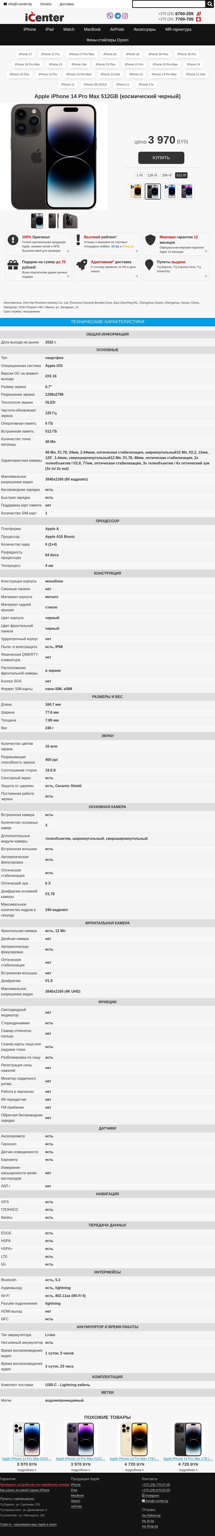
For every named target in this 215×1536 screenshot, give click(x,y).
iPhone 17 (25, 54)
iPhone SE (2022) (95, 84)
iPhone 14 (193, 64)
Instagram (150, 1495)
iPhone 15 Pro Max (165, 64)
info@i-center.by (18, 4)
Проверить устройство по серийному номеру (34, 1484)
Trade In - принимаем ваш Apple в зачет (28, 1524)
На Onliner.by (151, 1515)
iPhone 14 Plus (19, 74)
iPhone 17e (146, 84)
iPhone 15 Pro (134, 64)
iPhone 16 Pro (187, 54)
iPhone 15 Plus (105, 64)
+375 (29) (179, 13)
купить (161, 157)
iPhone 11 (122, 84)
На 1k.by (148, 1520)
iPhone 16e (79, 64)
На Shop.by (150, 1526)
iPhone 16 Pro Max (27, 64)
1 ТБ (139, 175)
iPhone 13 (136, 74)
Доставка (67, 4)
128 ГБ (152, 175)
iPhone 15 (55, 64)
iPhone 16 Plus (158, 54)
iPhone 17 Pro (51, 54)
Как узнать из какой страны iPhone (24, 1490)
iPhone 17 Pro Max (81, 54)
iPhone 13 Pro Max (164, 74)
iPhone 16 (132, 54)
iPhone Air (110, 54)
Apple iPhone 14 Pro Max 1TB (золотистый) (142, 1458)
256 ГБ (167, 175)
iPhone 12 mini (195, 74)
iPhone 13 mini (110, 74)
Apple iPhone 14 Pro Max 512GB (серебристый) (37, 1458)
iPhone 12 (68, 84)
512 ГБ (181, 175)
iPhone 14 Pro (48, 74)
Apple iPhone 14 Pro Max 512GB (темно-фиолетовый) (96, 1458)
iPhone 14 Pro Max (79, 74)
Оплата (46, 4)
